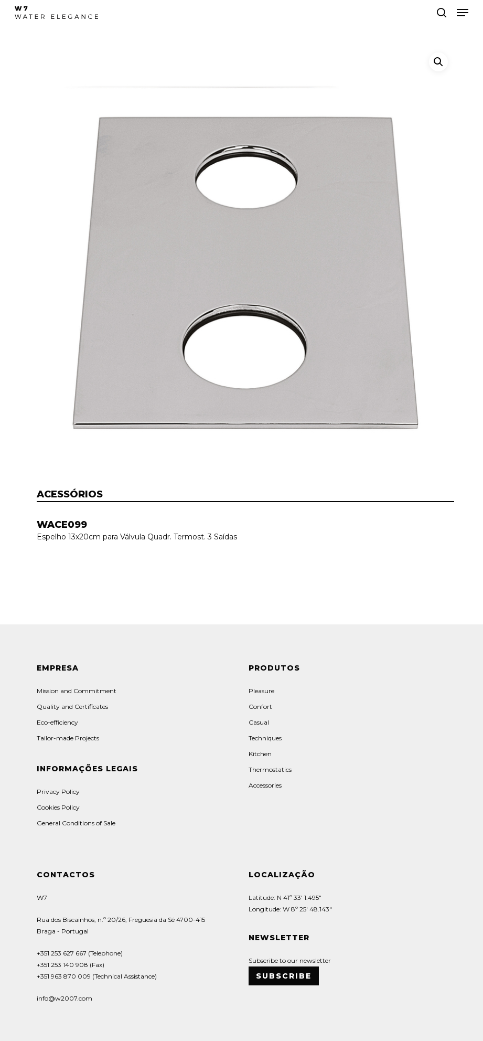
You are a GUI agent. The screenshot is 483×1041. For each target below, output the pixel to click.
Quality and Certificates (72, 706)
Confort (260, 706)
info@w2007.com (64, 998)
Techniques (265, 738)
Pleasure (261, 691)
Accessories (265, 785)
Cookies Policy (58, 807)
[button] (462, 12)
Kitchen (260, 754)
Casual (259, 722)
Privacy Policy (58, 791)
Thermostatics (270, 769)
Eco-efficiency (57, 722)
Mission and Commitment (76, 691)
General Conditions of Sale (76, 823)
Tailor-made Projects (68, 738)
